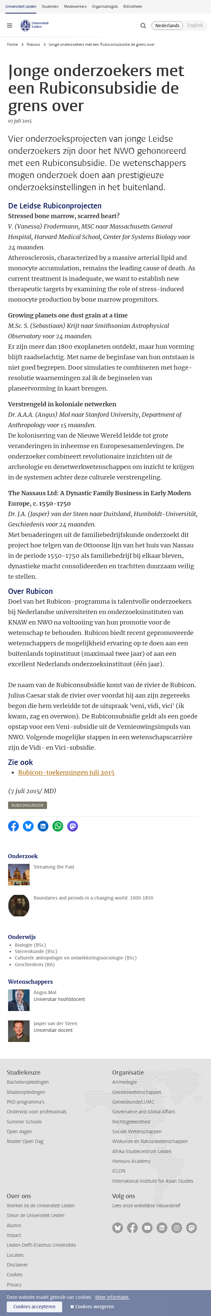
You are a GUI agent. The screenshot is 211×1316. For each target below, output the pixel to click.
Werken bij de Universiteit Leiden (41, 1206)
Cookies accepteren (34, 1307)
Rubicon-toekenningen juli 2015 (66, 772)
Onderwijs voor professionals (37, 1112)
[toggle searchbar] (143, 26)
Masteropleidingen (26, 1092)
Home (12, 44)
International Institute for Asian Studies (152, 1181)
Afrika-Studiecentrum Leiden (141, 1151)
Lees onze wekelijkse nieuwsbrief (146, 1206)
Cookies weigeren (94, 1307)
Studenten (50, 6)
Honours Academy (131, 1161)
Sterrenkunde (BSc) (36, 951)
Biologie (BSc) (30, 945)
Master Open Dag (25, 1141)
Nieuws (33, 44)
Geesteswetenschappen (136, 1092)
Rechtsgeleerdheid (131, 1122)
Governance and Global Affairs (143, 1112)
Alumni (14, 1225)
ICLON (118, 1171)
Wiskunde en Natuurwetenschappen (150, 1141)
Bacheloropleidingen (28, 1082)
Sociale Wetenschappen (137, 1131)
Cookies (15, 1275)
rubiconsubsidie (27, 805)
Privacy (14, 1285)
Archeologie (124, 1082)
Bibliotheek (132, 6)
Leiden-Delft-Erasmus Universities (41, 1245)
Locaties (15, 1255)
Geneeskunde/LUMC (133, 1102)
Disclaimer (17, 1265)
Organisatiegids (105, 6)
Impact (14, 1235)
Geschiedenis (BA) (35, 964)
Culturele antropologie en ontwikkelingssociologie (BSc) (76, 958)
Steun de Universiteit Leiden (36, 1215)
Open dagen (19, 1131)
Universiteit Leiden (20, 6)
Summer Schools (24, 1122)
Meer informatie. (112, 1297)
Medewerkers (75, 6)
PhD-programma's (25, 1102)
